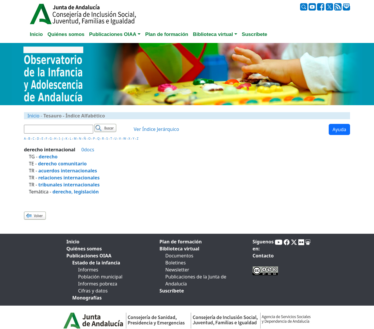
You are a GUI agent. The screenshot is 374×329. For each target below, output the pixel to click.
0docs (87, 149)
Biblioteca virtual (179, 248)
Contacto (262, 255)
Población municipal (100, 276)
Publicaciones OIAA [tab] (88, 255)
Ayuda (339, 129)
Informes (88, 269)
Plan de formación (181, 241)
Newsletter (177, 269)
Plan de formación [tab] (166, 34)
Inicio (33, 115)
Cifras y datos (93, 291)
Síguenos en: (262, 245)
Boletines (175, 262)
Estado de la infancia (96, 262)
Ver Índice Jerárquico (156, 129)
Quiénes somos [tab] (65, 34)
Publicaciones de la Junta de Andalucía (195, 280)
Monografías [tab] (87, 298)
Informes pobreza (97, 283)
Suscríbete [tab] (254, 34)
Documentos (179, 255)
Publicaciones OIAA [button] (112, 34)
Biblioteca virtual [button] (213, 34)
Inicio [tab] (36, 34)
